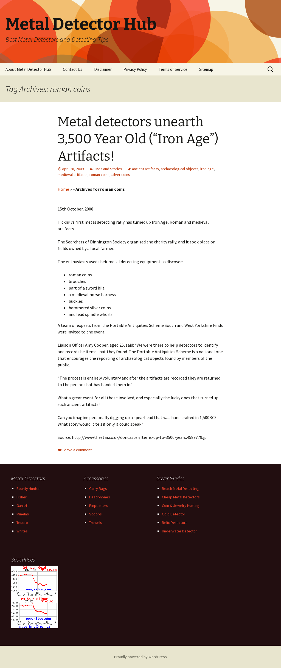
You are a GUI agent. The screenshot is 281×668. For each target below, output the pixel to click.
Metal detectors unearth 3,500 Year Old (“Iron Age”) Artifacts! (138, 139)
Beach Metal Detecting (180, 488)
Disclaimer (103, 69)
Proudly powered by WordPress (140, 656)
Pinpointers (98, 505)
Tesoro (22, 522)
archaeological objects (179, 168)
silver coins (120, 174)
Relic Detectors (174, 522)
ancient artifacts (145, 168)
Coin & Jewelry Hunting (180, 505)
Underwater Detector (179, 531)
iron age (207, 168)
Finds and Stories (108, 168)
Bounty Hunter (28, 488)
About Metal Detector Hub (28, 69)
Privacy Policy (135, 69)
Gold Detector (173, 514)
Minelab (22, 514)
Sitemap (206, 69)
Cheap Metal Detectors (181, 497)
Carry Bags (98, 488)
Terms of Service (173, 69)
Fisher (21, 497)
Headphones (99, 497)
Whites (22, 531)
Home (63, 189)
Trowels (95, 522)
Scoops (95, 514)
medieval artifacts (73, 174)
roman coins (99, 174)
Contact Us (72, 69)
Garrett (22, 505)
